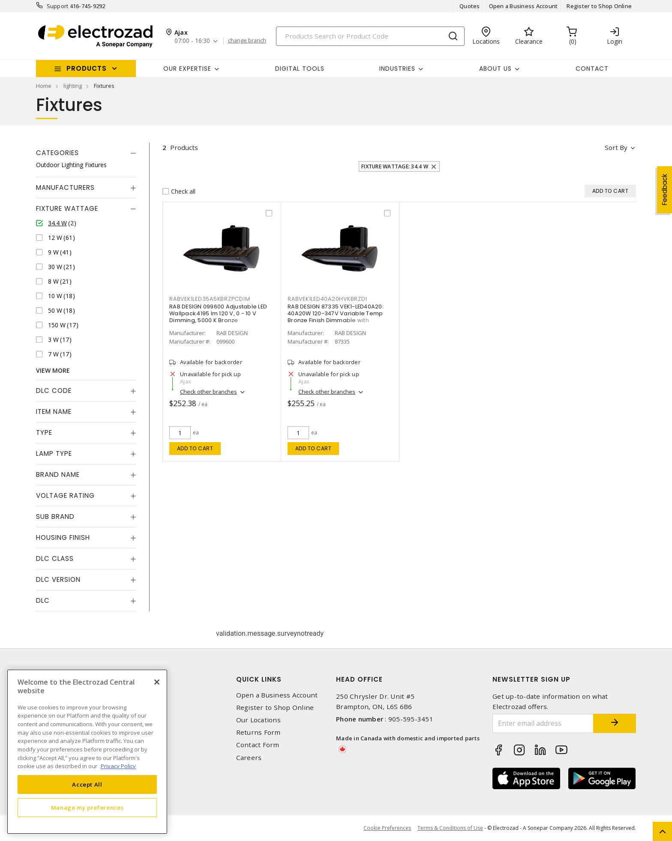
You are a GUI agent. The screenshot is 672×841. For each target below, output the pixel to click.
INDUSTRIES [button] (397, 68)
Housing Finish (63, 537)
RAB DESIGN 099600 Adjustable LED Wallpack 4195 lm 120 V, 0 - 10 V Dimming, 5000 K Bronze (218, 313)
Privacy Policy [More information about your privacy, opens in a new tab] (118, 766)
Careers (249, 758)
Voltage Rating (65, 495)
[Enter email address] (543, 723)
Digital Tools (299, 68)
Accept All (87, 784)
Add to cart (195, 448)
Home (43, 86)
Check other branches (208, 391)
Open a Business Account (523, 6)
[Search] (370, 36)
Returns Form (258, 732)
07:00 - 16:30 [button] (192, 41)
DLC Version (58, 579)
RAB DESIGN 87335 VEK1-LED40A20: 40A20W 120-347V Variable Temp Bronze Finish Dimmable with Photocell (336, 317)
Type (44, 432)
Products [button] (86, 68)
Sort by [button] (616, 147)
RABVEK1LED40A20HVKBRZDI (327, 298)
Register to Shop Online (599, 6)
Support (58, 6)
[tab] (86, 153)
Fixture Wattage (67, 208)
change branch (247, 40)
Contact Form (257, 745)
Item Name (54, 411)
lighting (72, 86)
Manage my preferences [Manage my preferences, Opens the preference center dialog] (87, 807)
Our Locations (258, 720)
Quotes (469, 6)
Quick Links (259, 679)
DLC (43, 600)
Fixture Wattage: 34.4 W (394, 166)
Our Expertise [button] (187, 68)
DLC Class (55, 558)
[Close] (156, 682)
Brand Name (58, 474)
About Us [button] (495, 68)
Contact (592, 68)
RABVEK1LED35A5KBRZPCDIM (209, 298)
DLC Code (54, 390)
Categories (57, 152)
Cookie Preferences (387, 828)
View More (53, 370)
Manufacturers (65, 187)
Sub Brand (55, 516)
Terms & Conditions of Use (450, 828)
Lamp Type (54, 453)
